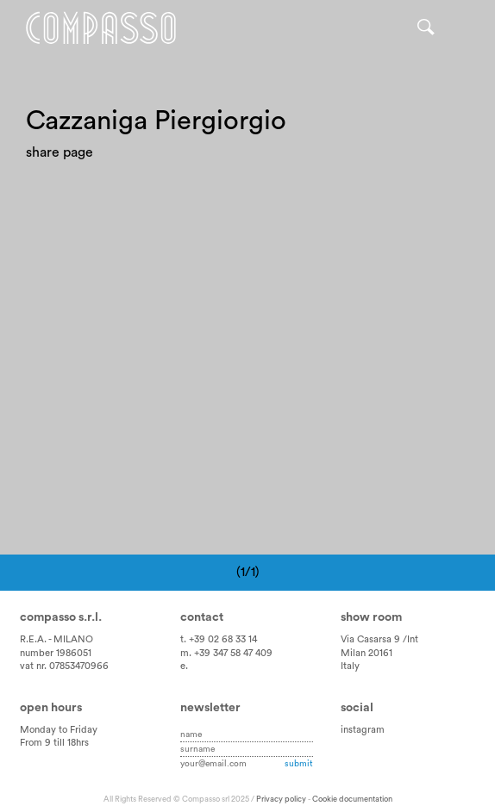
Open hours (51, 708)
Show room (371, 617)
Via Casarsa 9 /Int (379, 639)
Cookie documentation (352, 799)
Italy (350, 666)
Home (101, 28)
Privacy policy (281, 799)
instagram (363, 730)
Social (357, 708)
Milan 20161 (366, 653)
